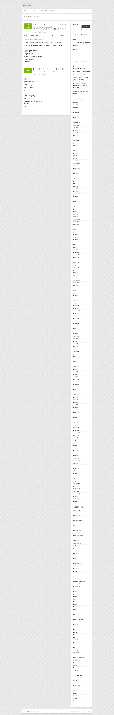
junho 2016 (75, 313)
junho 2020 (75, 244)
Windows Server (77, 685)
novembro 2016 (76, 310)
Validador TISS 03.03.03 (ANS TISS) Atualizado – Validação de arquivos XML (49, 26)
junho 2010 (75, 473)
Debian (75, 553)
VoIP (74, 678)
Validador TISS (34, 10)
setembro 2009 (76, 493)
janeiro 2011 (76, 455)
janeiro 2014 (76, 384)
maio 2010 (75, 476)
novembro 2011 (76, 435)
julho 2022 (75, 209)
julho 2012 (75, 417)
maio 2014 (75, 374)
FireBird (75, 571)
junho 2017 (75, 295)
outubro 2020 (76, 242)
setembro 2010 (76, 465)
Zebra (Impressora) (77, 695)
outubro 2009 (76, 491)
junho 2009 (75, 496)
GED (74, 576)
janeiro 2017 (76, 308)
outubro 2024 (76, 150)
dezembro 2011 (76, 432)
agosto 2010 (76, 468)
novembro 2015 (76, 328)
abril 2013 (75, 404)
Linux (74, 601)
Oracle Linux (76, 624)
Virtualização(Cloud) (77, 675)
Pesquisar (75, 24)
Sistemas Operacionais (78, 657)
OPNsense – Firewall (78, 619)
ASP (74, 525)
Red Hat (75, 645)
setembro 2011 (76, 440)
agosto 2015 (76, 336)
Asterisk (75, 528)
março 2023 (76, 191)
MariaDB (75, 606)
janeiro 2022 (76, 221)
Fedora (75, 568)
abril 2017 (75, 300)
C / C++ (74, 538)
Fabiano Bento (29, 3)
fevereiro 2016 (76, 321)
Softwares (75, 662)
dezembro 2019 (76, 254)
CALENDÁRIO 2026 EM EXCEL (79, 56)
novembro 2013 (76, 389)
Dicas (74, 558)
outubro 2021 (76, 224)
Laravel (75, 599)
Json (74, 594)
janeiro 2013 (76, 407)
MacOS (75, 604)
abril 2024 (75, 158)
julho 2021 (75, 232)
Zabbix (75, 693)
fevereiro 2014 (76, 382)
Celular (75, 545)
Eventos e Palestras (77, 563)
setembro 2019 (76, 260)
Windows (75, 683)
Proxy (74, 637)
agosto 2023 (76, 178)
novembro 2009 (76, 488)
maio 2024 (75, 155)
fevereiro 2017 (76, 305)
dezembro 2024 (76, 145)
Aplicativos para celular (78, 520)
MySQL (75, 609)
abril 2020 (75, 249)
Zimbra (75, 698)
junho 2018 (75, 272)
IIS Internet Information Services (80, 584)
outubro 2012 (76, 415)
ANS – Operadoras (77, 515)
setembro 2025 (76, 122)
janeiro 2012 (76, 430)
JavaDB (75, 591)
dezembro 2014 (76, 356)
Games (75, 573)
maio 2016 (75, 315)
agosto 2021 (76, 229)
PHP (74, 629)
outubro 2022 (76, 204)
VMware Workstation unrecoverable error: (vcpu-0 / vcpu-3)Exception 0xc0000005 (81, 43)
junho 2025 (75, 130)
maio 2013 (75, 402)
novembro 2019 (76, 257)
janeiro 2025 (76, 143)
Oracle (74, 622)
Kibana (75, 596)
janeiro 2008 (76, 498)
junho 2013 (75, 399)
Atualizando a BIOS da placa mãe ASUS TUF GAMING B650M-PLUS (80, 85)
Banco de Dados (77, 530)
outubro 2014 (76, 361)
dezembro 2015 (76, 326)
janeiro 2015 (76, 354)
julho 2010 (75, 471)
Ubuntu (75, 665)
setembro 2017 (76, 287)
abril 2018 (75, 277)
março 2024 (76, 160)
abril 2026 (75, 110)
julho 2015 (75, 338)
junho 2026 (75, 104)
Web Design (76, 680)
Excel (74, 566)
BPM (74, 533)
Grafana (75, 578)
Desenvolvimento (77, 556)
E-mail (74, 561)
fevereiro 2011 (76, 453)
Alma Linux (75, 512)
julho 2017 (75, 293)
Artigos (75, 523)
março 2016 (76, 318)
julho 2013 (75, 397)
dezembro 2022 (76, 199)
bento (74, 65)
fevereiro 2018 (76, 280)
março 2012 (76, 425)
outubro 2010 (76, 463)
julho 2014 (75, 369)
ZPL (74, 700)
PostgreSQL (76, 634)
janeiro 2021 (76, 239)
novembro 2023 (76, 171)
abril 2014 (75, 376)
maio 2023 (75, 186)
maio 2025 (75, 132)
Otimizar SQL (63, 10)
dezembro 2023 (76, 168)
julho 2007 (75, 501)
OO (74, 617)
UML (74, 667)
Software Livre (76, 660)
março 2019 (76, 265)
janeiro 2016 (76, 323)
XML (74, 690)
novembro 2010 (76, 460)
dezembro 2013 (76, 387)
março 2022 (76, 216)
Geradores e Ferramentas (48, 10)
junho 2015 (75, 341)
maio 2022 (75, 214)
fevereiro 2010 (76, 483)
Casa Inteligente (77, 543)
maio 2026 (75, 107)
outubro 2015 (76, 331)
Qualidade (75, 639)
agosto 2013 (76, 394)
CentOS (75, 548)
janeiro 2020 (76, 252)
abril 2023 (75, 188)
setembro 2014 (76, 364)
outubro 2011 (76, 437)
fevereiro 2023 (76, 193)
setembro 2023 (76, 176)
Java (74, 589)
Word (74, 688)
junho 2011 (75, 443)
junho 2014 (75, 371)
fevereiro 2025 (76, 140)
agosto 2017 (76, 290)
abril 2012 (75, 422)
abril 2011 (75, 448)
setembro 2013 (76, 392)
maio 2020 (75, 247)
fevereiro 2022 (76, 219)
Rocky (74, 647)
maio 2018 (75, 275)
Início (25, 10)
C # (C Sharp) (76, 540)
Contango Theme (74, 711)
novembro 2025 (76, 117)
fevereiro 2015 (76, 351)
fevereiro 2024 (76, 163)
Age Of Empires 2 (77, 510)
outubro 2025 (76, 120)
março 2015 (76, 349)
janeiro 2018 (76, 282)
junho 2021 (75, 234)
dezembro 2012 (76, 410)
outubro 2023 (76, 173)
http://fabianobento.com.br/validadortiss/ (34, 39)
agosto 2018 (76, 267)
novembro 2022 (76, 201)
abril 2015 (75, 346)
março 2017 (76, 303)
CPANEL (75, 551)
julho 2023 (75, 181)
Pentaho (75, 627)
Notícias (75, 614)
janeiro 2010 (76, 486)
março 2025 (76, 138)
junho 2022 (75, 211)
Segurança (75, 650)
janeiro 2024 (76, 165)
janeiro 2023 (76, 196)
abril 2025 (75, 135)
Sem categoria (76, 652)
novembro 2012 (76, 412)
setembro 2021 (76, 226)
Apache (75, 517)
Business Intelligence (78, 535)
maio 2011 (75, 445)
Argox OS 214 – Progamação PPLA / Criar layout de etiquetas (81, 79)
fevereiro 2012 (76, 427)
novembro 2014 (76, 359)
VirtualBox (75, 673)
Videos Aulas (76, 670)
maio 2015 (75, 343)
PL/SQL (75, 632)
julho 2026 (75, 102)
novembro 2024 (76, 148)
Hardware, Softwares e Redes (80, 581)
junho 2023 (75, 183)
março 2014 (76, 379)
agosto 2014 (76, 366)
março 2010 (76, 481)
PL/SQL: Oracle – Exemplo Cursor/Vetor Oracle (48, 70)
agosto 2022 (76, 206)
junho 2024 (75, 153)
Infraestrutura (76, 586)
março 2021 (76, 237)
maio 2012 (75, 420)
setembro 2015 (76, 333)
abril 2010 (75, 478)
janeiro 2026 (76, 112)
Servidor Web (76, 655)
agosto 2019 (76, 262)
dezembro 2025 (76, 115)
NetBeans (75, 612)
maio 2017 (75, 298)
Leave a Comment (43, 32)
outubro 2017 (76, 285)
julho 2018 (75, 270)
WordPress (87, 711)
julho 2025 (75, 127)
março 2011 (76, 450)
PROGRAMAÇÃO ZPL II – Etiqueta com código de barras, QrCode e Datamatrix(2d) (80, 66)
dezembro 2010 (76, 458)
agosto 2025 (76, 125)
